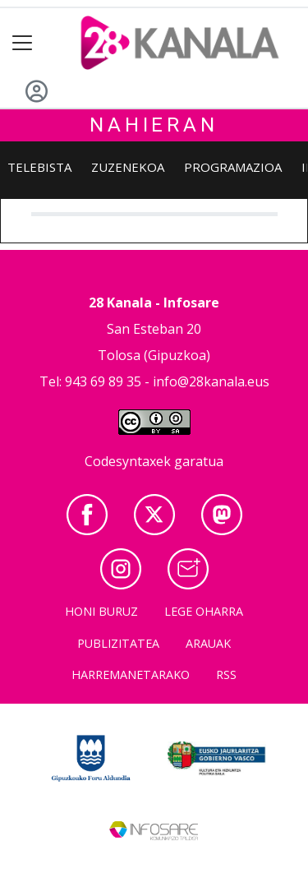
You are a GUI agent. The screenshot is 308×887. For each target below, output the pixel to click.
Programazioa (233, 167)
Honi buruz (101, 611)
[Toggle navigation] (22, 43)
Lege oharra (203, 611)
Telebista (39, 167)
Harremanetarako (130, 674)
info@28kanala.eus (211, 381)
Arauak (208, 643)
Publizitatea (118, 643)
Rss (226, 674)
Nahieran (154, 124)
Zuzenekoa (127, 167)
